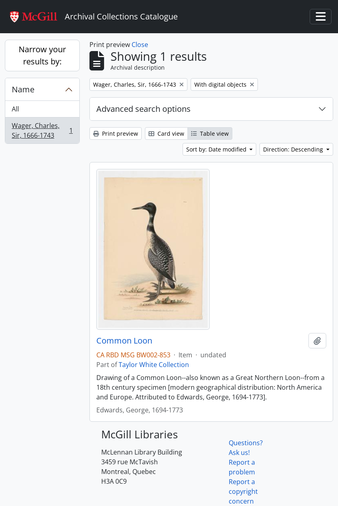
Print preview (115, 133)
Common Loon (124, 341)
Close (140, 44)
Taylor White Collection (154, 364)
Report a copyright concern (243, 491)
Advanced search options (143, 108)
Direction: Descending (294, 149)
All (15, 109)
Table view (210, 133)
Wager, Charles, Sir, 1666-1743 (42, 130)
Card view (166, 133)
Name (23, 89)
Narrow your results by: (42, 55)
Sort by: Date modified (217, 149)
